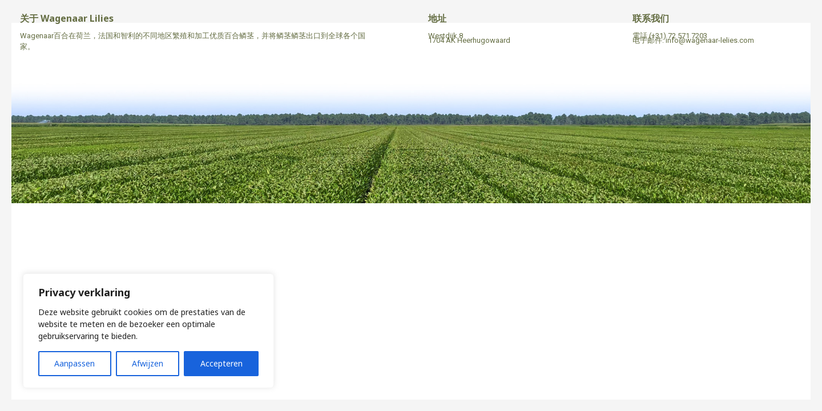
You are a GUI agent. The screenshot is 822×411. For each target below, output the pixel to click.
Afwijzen (147, 363)
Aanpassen (74, 363)
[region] (148, 330)
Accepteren (221, 363)
